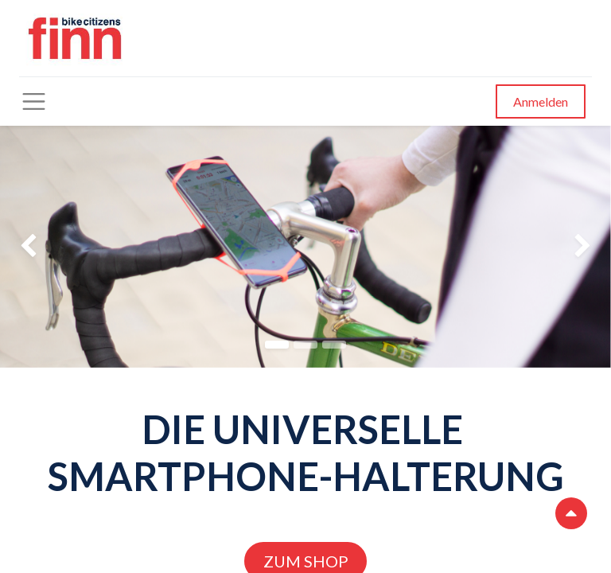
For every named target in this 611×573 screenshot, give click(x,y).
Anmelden (540, 101)
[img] (24, 247)
